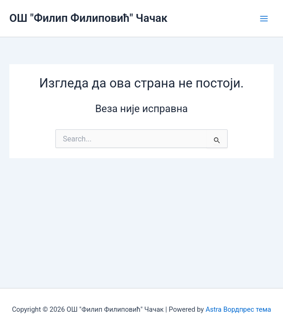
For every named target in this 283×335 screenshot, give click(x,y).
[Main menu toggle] (264, 18)
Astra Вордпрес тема (238, 309)
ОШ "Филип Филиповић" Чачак (88, 18)
